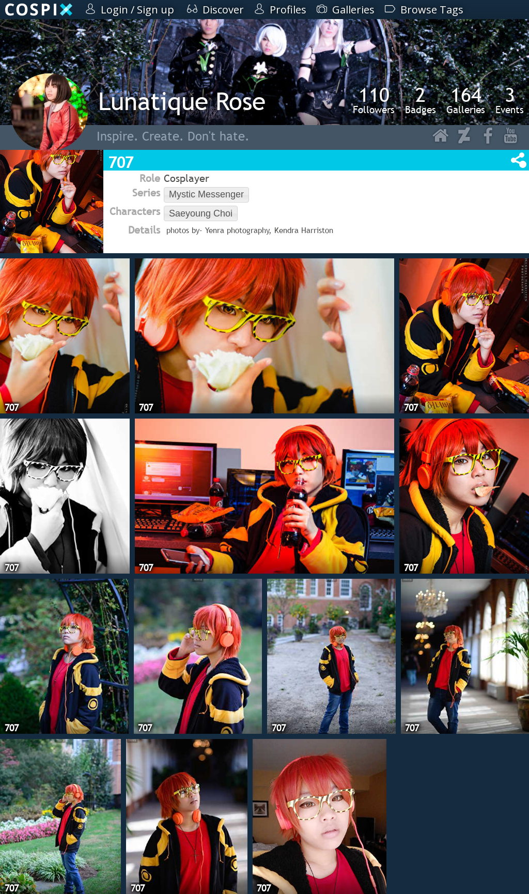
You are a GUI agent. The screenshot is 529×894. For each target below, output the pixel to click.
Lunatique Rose (182, 101)
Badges (420, 100)
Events (509, 100)
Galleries (465, 100)
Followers (374, 100)
